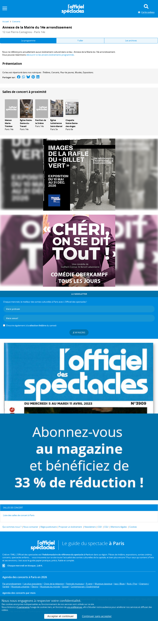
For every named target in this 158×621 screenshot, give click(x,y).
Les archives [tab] (131, 40)
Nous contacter (30, 526)
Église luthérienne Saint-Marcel (56, 123)
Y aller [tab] (80, 40)
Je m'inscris (79, 332)
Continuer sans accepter (97, 616)
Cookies (133, 526)
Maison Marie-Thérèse (8, 123)
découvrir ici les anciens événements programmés (50, 54)
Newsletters (90, 526)
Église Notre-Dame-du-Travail (26, 123)
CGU (106, 526)
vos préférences (74, 607)
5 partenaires (23, 607)
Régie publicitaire (49, 526)
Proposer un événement (70, 526)
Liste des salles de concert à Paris (18, 515)
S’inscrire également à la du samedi (31, 325)
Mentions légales (119, 526)
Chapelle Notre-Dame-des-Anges (72, 123)
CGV (100, 526)
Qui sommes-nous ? (11, 526)
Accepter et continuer (60, 616)
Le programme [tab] (28, 40)
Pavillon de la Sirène (40, 122)
